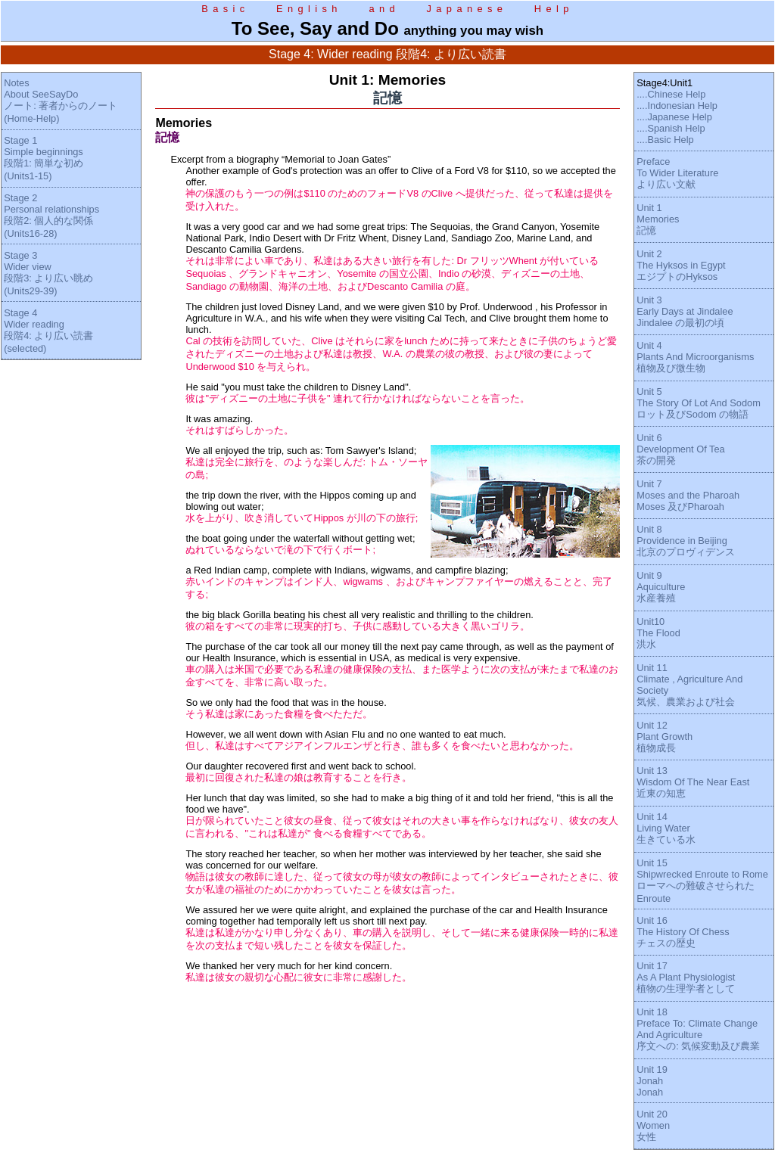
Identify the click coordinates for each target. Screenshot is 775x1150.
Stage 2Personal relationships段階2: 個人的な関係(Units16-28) (51, 215)
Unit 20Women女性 (653, 1125)
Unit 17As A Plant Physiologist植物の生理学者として (685, 977)
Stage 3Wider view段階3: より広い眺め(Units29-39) (48, 273)
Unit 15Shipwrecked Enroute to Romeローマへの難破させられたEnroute (702, 880)
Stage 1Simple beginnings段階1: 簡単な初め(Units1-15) (43, 158)
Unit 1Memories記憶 (657, 219)
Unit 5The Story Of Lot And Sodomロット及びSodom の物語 (698, 403)
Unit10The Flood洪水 (658, 633)
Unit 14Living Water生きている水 (666, 828)
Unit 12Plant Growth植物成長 (664, 737)
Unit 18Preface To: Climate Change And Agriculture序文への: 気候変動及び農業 (698, 1029)
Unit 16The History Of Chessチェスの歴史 (682, 932)
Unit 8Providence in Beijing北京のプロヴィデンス (685, 541)
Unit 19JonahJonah (652, 1081)
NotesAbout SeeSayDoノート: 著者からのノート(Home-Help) (60, 100)
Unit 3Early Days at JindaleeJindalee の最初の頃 (684, 311)
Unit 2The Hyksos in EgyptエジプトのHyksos (680, 265)
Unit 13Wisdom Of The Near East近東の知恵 (692, 782)
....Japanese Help (674, 117)
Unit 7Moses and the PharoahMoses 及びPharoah (687, 495)
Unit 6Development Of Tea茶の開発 (680, 449)
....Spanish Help (670, 128)
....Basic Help (664, 139)
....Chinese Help (670, 94)
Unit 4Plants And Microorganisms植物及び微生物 (695, 357)
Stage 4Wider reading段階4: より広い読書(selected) (48, 330)
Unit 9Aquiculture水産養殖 (660, 587)
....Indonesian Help (676, 105)
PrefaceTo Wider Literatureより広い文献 (677, 173)
